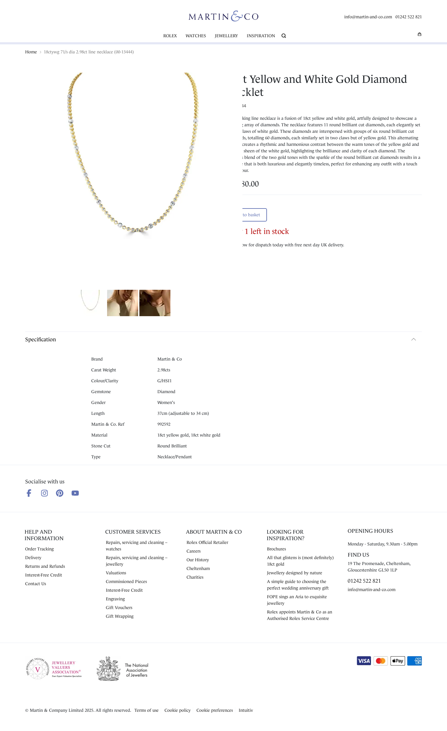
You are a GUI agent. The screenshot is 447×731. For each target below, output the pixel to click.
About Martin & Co (214, 532)
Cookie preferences (214, 710)
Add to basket (246, 214)
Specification (40, 339)
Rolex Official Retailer (207, 542)
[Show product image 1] (90, 304)
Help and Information (44, 535)
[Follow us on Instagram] (44, 493)
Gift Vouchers (119, 607)
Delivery (33, 557)
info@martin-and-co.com (368, 16)
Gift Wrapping (119, 616)
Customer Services (133, 532)
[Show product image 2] (122, 304)
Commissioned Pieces (126, 581)
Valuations (116, 572)
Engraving (115, 598)
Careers (194, 551)
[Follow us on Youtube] (75, 493)
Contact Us (35, 583)
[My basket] (419, 34)
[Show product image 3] (154, 304)
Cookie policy (178, 710)
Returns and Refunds (45, 566)
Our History (198, 559)
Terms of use (146, 710)
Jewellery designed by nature (294, 572)
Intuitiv (246, 710)
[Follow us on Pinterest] (60, 493)
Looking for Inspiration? (286, 535)
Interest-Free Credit (43, 574)
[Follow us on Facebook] (29, 493)
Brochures (276, 548)
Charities (195, 577)
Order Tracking (39, 548)
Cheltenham (198, 568)
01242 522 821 (408, 16)
